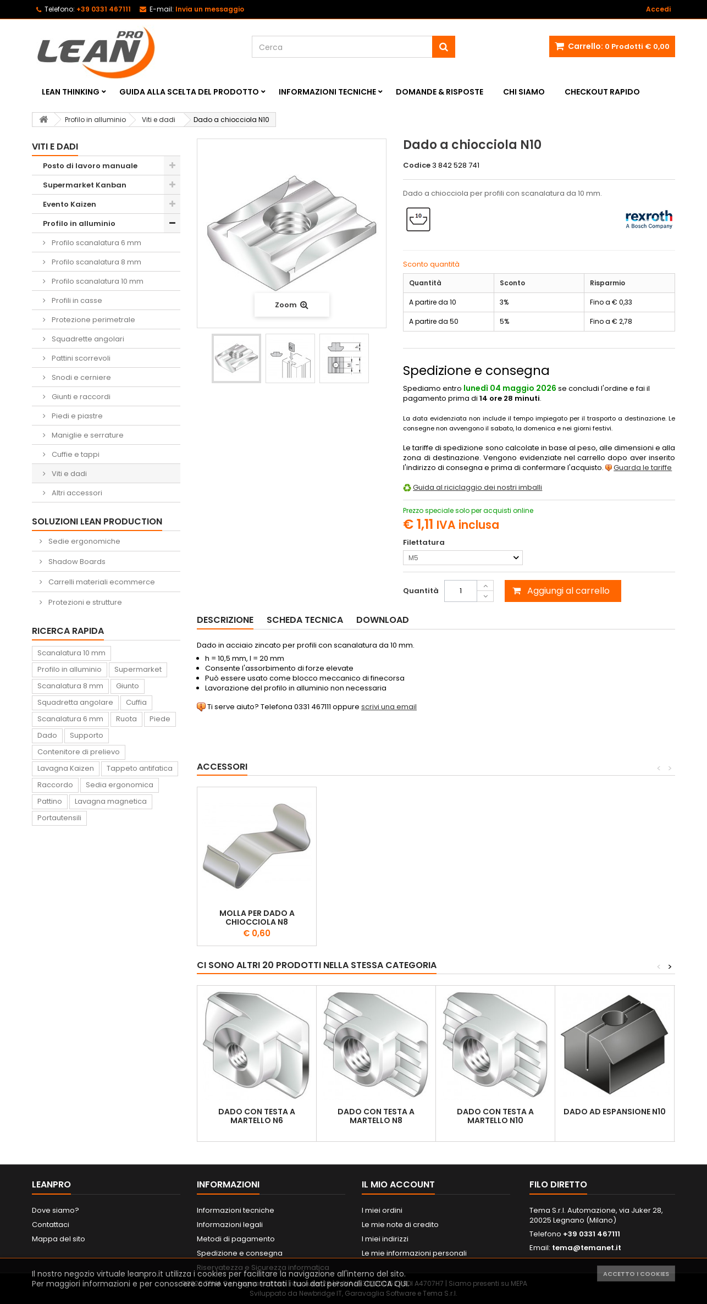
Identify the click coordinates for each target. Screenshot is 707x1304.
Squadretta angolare (75, 702)
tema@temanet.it (586, 1247)
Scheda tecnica (305, 620)
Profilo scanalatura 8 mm (95, 262)
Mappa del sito (58, 1239)
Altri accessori (76, 493)
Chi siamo (524, 91)
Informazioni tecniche (327, 91)
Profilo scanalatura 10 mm (96, 281)
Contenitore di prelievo (78, 752)
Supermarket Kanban (84, 185)
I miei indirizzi (385, 1239)
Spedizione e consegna (240, 1253)
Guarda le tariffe (643, 467)
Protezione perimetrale (92, 319)
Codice (416, 165)
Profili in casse (76, 300)
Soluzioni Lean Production (97, 521)
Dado (47, 735)
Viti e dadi (68, 473)
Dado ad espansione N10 (615, 1111)
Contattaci (50, 1224)
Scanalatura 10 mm (71, 653)
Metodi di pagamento (236, 1239)
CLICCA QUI (385, 1283)
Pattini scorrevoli (80, 358)
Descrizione (225, 620)
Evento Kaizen (69, 204)
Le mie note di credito (400, 1224)
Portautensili (59, 818)
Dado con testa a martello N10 (495, 1116)
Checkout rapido (602, 91)
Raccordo (55, 785)
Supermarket (138, 669)
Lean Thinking (71, 91)
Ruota (126, 719)
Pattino (49, 801)
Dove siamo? (55, 1210)
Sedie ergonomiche (83, 541)
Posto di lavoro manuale (90, 166)
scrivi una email (389, 706)
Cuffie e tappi (75, 454)
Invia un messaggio (209, 9)
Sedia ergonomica (119, 785)
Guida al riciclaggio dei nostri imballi (477, 487)
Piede (160, 719)
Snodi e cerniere (80, 377)
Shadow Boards (76, 561)
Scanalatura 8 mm (70, 686)
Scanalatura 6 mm (70, 719)
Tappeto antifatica (140, 768)
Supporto (86, 735)
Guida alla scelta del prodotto (189, 91)
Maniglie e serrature (87, 435)
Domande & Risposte (439, 91)
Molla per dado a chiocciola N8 (257, 917)
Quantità (421, 590)
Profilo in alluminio (79, 223)
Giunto (127, 686)
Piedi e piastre (76, 416)
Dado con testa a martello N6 (256, 1116)
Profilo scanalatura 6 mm (95, 242)
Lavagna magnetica (111, 801)
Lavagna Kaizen (65, 768)
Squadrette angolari (87, 339)
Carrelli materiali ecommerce (101, 582)
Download (382, 620)
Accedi (658, 9)
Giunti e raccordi (80, 396)
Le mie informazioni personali (414, 1253)
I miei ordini (382, 1210)
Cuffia (136, 702)
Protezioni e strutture (84, 602)
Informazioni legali (230, 1224)
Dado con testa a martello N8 (376, 1116)
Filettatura (424, 543)
